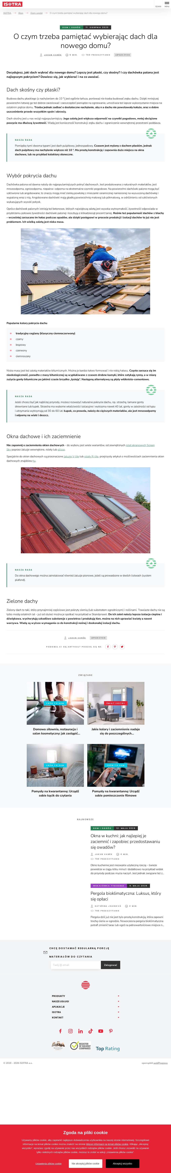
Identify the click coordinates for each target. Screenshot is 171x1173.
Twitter (122, 751)
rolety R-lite (91, 561)
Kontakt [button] (57, 1122)
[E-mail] (76, 1069)
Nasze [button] (60, 1106)
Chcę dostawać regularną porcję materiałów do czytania (79, 1057)
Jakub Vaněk (53, 55)
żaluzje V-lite (71, 561)
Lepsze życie (122, 55)
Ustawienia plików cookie (48, 1163)
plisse (61, 554)
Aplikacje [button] (58, 1111)
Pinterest (115, 751)
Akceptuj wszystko (122, 1163)
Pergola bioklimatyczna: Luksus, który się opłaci (127, 1001)
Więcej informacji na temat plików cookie (107, 1144)
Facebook (108, 751)
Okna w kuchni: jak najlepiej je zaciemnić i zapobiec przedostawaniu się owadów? (126, 946)
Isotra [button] (56, 1117)
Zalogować (112, 1069)
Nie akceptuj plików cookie (85, 1163)
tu (34, 565)
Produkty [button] (58, 1101)
